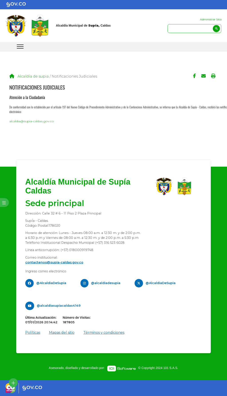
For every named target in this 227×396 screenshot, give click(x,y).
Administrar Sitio (211, 19)
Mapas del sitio (61, 332)
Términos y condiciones (103, 332)
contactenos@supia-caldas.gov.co (54, 262)
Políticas (32, 332)
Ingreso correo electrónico (45, 271)
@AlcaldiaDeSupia (51, 283)
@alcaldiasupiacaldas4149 (58, 306)
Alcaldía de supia (33, 76)
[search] (194, 28)
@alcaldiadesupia (105, 283)
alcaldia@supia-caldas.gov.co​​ (31, 121)
